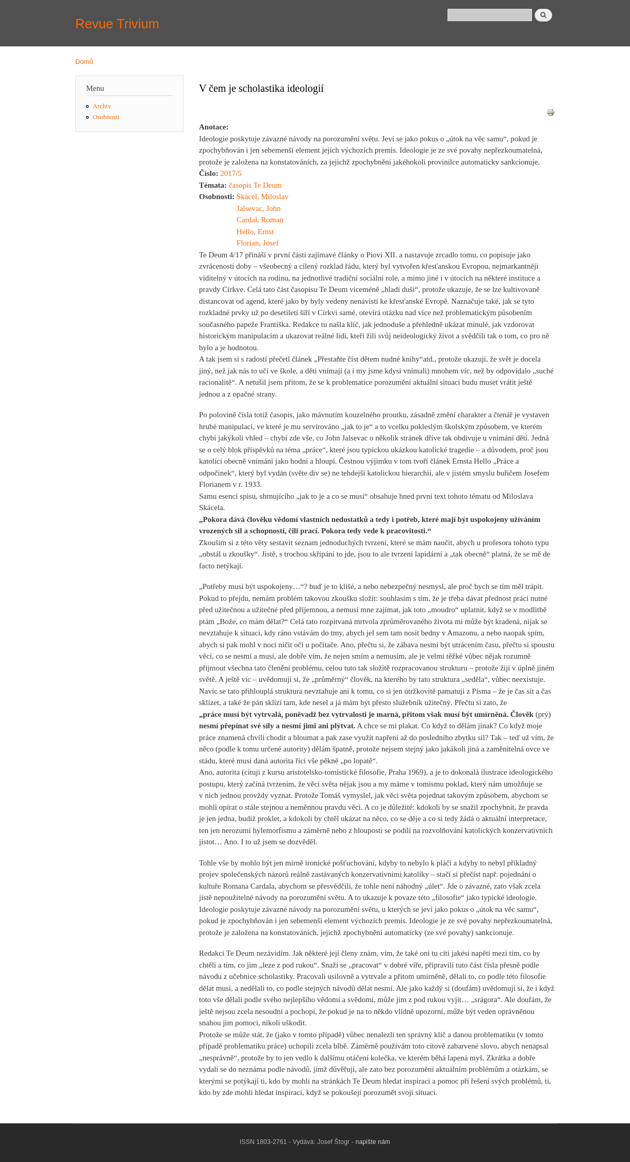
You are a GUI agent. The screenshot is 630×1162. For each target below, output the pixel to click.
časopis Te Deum (255, 185)
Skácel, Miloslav (263, 196)
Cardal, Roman (260, 220)
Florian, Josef (258, 243)
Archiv (102, 106)
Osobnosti (106, 117)
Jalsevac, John (259, 208)
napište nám (373, 1141)
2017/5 (231, 173)
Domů (84, 62)
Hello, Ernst (255, 231)
